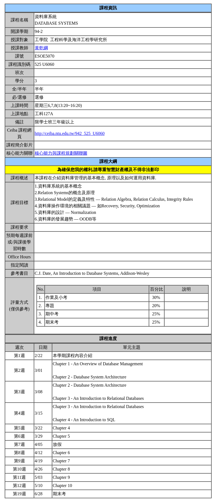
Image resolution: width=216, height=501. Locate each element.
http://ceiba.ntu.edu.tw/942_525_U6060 (70, 133)
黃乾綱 (41, 48)
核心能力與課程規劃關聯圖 (61, 153)
